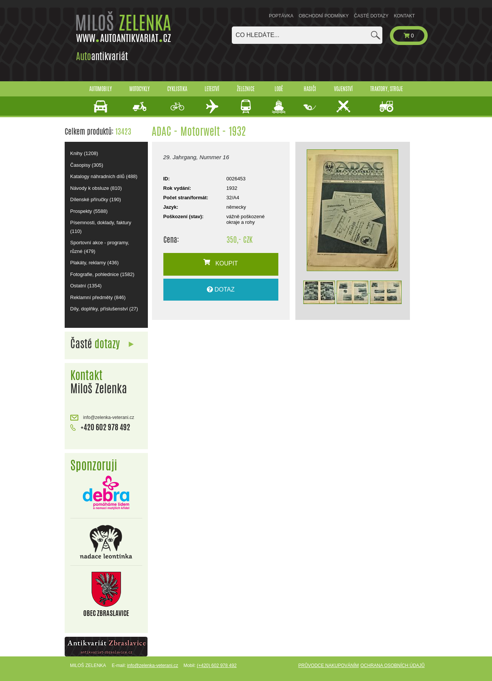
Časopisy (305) (86, 165)
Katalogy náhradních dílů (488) (104, 176)
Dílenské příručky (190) (95, 199)
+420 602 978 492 (100, 426)
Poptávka (281, 16)
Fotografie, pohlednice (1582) (102, 274)
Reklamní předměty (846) (98, 297)
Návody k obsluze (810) (96, 188)
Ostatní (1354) (86, 286)
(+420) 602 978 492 (216, 665)
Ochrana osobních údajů (392, 665)
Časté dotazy (371, 16)
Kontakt (404, 16)
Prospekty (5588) (89, 211)
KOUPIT (220, 263)
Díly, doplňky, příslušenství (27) (104, 309)
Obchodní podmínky (324, 16)
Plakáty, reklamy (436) (94, 262)
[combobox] (307, 35)
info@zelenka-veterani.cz (102, 417)
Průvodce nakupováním (328, 665)
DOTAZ (220, 289)
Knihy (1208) (84, 153)
